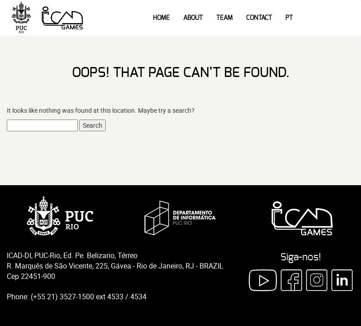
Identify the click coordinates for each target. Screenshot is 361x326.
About (193, 18)
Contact (259, 18)
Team (224, 18)
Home (161, 18)
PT (289, 18)
